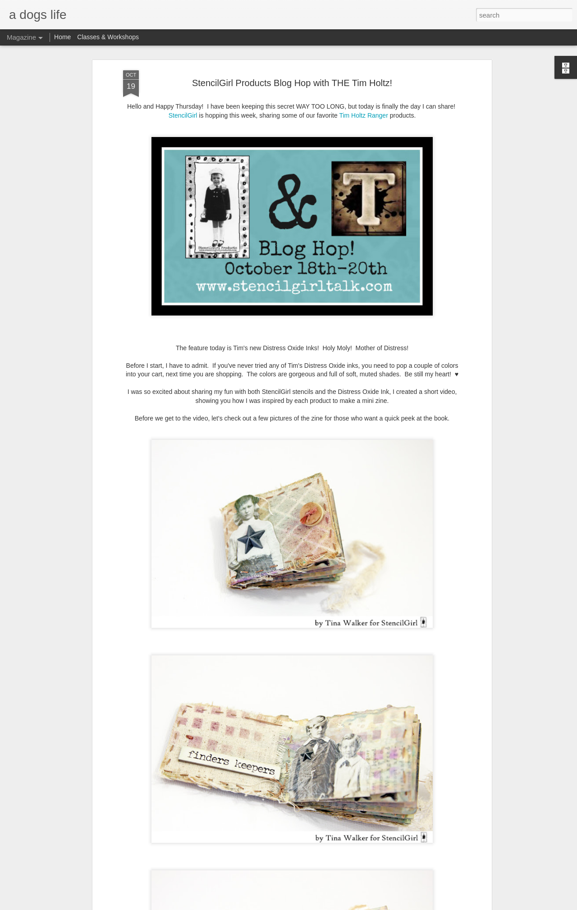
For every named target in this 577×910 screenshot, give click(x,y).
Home (62, 37)
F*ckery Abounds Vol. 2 (235, 797)
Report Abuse (343, 905)
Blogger (316, 905)
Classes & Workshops (108, 37)
